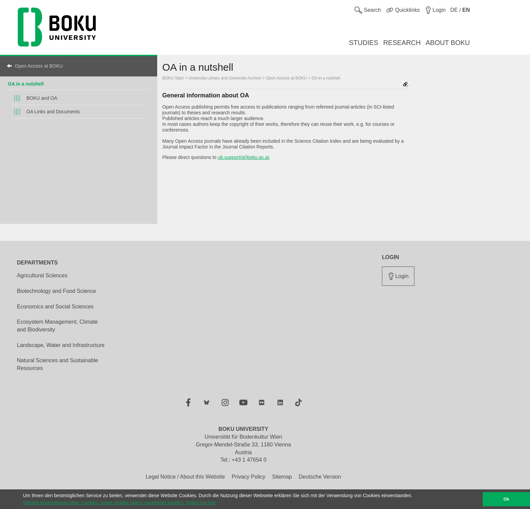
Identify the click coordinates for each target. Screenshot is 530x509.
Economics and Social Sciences (55, 306)
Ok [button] (506, 499)
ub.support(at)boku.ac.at (243, 157)
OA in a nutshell (26, 84)
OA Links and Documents (53, 111)
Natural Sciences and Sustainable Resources (57, 364)
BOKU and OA (41, 98)
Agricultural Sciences (42, 275)
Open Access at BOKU (39, 66)
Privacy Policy (248, 477)
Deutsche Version (320, 477)
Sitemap (282, 477)
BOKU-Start (173, 78)
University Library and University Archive (225, 78)
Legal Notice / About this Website (185, 477)
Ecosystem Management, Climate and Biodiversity (57, 325)
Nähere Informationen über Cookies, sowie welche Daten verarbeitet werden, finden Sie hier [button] (119, 502)
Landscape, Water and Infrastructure (60, 345)
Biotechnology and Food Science (56, 291)
